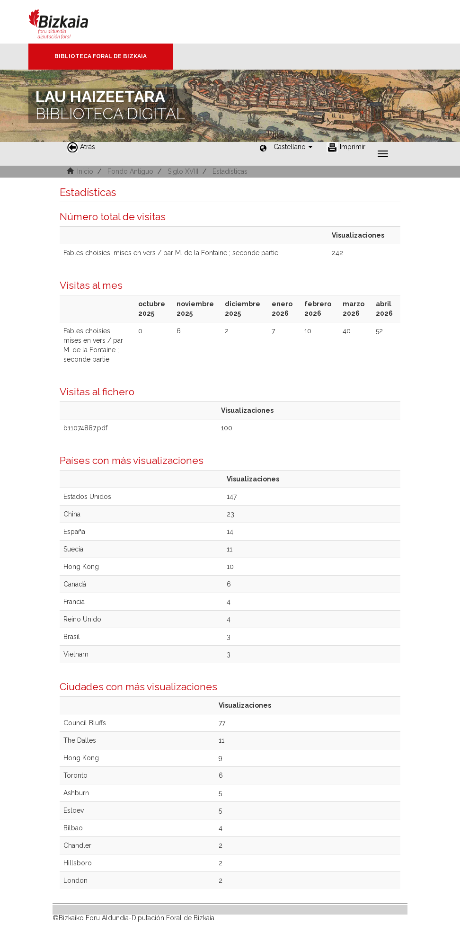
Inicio (85, 171)
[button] (292, 146)
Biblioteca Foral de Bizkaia (100, 56)
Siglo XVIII (183, 171)
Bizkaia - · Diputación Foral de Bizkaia (68, 22)
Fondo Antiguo (130, 171)
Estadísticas (230, 171)
